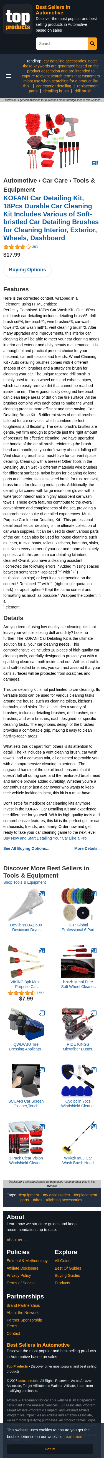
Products (62, 1283)
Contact (13, 1333)
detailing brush (56, 91)
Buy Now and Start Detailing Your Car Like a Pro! (45, 838)
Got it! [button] (50, 1449)
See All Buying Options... (26, 848)
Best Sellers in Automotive (53, 10)
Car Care (55, 180)
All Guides (64, 1261)
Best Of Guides (68, 1268)
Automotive (20, 180)
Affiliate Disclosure (23, 1268)
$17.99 (11, 255)
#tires (37, 1200)
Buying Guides (67, 1275)
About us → (17, 1240)
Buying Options (27, 269)
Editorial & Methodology (27, 1261)
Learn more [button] (74, 1436)
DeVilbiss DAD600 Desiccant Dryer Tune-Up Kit (26, 927)
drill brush (83, 91)
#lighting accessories (64, 1200)
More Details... (87, 848)
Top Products (18, 1366)
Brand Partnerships (23, 1305)
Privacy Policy (19, 1275)
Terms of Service (21, 1283)
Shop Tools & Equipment (24, 882)
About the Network (23, 1312)
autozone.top (27, 1381)
